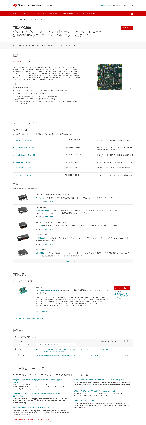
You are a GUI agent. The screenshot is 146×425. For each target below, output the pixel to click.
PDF (46, 202)
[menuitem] (131, 13)
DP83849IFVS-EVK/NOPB (47, 290)
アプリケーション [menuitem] (26, 14)
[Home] (27, 5)
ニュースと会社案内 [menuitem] (89, 14)
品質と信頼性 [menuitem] (53, 14)
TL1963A (40, 198)
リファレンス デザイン (36, 19)
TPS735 (39, 225)
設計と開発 (23, 19)
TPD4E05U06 (42, 238)
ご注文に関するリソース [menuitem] (70, 14)
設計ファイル (127, 27)
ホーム (15, 19)
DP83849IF (41, 253)
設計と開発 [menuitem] (40, 14)
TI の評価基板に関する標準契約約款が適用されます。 (30, 318)
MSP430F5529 (42, 210)
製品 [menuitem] (14, 14)
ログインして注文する (122, 288)
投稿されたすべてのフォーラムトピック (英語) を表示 (32, 419)
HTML (52, 202)
